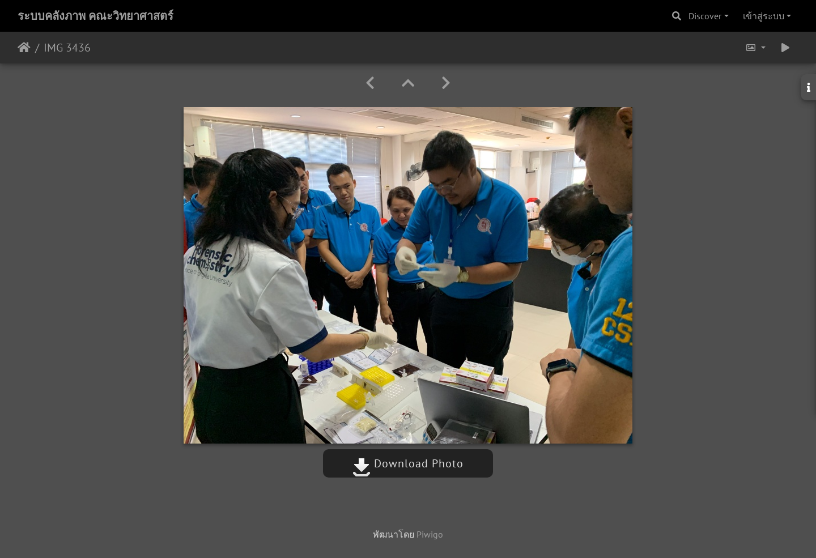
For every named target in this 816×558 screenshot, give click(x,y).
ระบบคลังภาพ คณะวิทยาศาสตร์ (95, 15)
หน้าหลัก (24, 47)
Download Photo (408, 463)
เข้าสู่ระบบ (763, 16)
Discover (704, 16)
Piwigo (429, 534)
